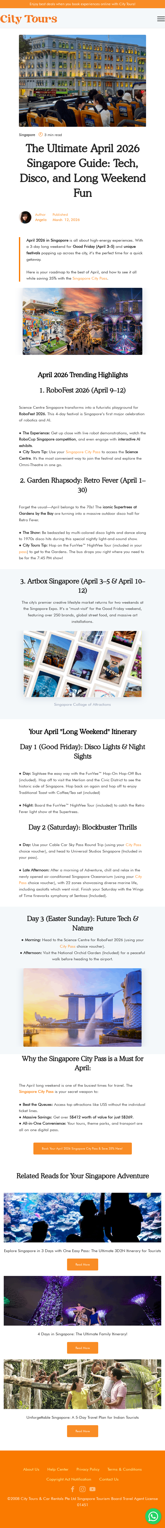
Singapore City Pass (90, 278)
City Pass (132, 844)
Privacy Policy (88, 1469)
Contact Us (109, 1479)
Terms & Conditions (124, 1469)
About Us (31, 1469)
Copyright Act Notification (68, 1479)
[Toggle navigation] (161, 18)
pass (23, 551)
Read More (83, 1264)
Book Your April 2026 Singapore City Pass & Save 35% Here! (83, 1148)
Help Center (58, 1469)
